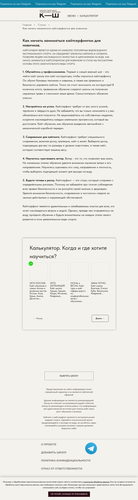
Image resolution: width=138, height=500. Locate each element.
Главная (27, 24)
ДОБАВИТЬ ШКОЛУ (54, 452)
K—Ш (49, 15)
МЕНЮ (72, 16)
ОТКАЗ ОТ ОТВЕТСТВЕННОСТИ (61, 468)
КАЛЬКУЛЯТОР (89, 16)
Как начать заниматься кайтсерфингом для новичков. (55, 28)
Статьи (42, 24)
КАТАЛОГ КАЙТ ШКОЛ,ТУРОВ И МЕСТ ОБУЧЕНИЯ (50, 11)
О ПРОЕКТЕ (48, 444)
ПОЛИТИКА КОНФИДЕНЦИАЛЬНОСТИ (66, 460)
